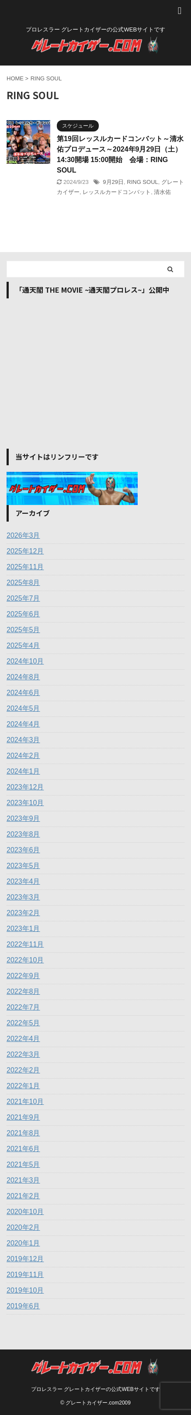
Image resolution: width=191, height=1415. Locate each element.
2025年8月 (23, 582)
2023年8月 (23, 834)
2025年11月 (25, 567)
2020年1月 (23, 1243)
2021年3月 (23, 1180)
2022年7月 (23, 1007)
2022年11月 (25, 944)
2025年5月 (23, 629)
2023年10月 (25, 802)
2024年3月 (23, 740)
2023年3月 (23, 897)
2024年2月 (23, 755)
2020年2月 (23, 1227)
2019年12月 (25, 1259)
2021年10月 (25, 1101)
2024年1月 (23, 771)
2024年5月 (23, 708)
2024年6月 (23, 692)
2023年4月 (23, 881)
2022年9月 (23, 975)
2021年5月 (23, 1164)
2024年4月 (23, 724)
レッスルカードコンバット (117, 192)
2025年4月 (23, 645)
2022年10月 (25, 960)
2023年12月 (25, 787)
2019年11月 (25, 1274)
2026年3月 (23, 535)
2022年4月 (23, 1038)
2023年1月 (23, 928)
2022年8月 (23, 991)
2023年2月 (23, 913)
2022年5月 (23, 1023)
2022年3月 (23, 1054)
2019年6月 (23, 1306)
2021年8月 (23, 1133)
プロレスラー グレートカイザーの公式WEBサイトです (95, 1389)
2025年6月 (23, 614)
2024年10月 (25, 661)
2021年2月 (23, 1196)
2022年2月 (23, 1070)
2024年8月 (23, 677)
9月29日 (113, 182)
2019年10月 (25, 1290)
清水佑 (162, 192)
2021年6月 (23, 1148)
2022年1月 (23, 1086)
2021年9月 (23, 1117)
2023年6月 (23, 850)
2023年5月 (23, 865)
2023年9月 (23, 818)
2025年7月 (23, 598)
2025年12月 (25, 551)
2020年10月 (25, 1211)
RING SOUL (142, 182)
